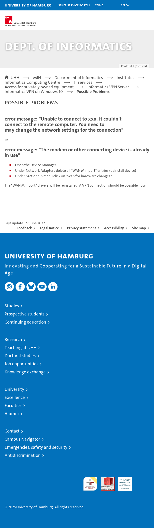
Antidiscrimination (23, 455)
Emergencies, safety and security (36, 447)
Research (13, 339)
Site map (139, 228)
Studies (12, 306)
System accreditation (142, 482)
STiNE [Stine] (99, 5)
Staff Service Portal (74, 5)
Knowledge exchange (25, 372)
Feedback (24, 228)
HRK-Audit (122, 482)
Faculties (13, 405)
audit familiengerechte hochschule (90, 484)
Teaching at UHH (20, 347)
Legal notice (49, 228)
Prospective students (25, 314)
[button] (124, 5)
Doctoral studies (20, 356)
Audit (105, 479)
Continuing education (25, 322)
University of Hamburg (28, 5)
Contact (12, 431)
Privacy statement (81, 228)
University (14, 389)
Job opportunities (21, 364)
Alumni (12, 414)
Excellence (15, 397)
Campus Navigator (22, 439)
